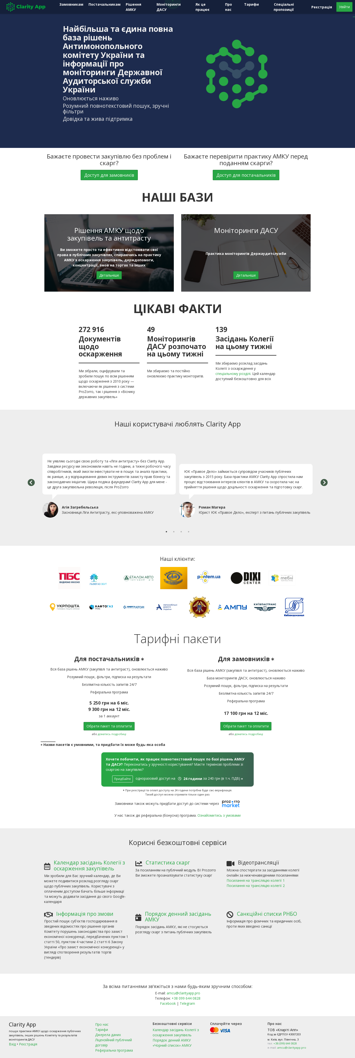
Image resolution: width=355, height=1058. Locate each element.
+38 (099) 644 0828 (285, 1043)
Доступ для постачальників (246, 175)
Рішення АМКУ (133, 7)
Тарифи (251, 4)
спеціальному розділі (232, 373)
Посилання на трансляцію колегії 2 (256, 885)
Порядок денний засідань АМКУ (178, 916)
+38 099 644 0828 (186, 998)
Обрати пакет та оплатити (109, 726)
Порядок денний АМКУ (172, 1040)
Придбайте (122, 779)
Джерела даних (108, 1034)
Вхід (12, 1044)
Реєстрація (321, 7)
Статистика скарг (168, 862)
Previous (31, 483)
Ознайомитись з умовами (219, 815)
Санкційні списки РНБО (267, 913)
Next (324, 483)
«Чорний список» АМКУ (172, 1045)
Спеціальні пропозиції (284, 7)
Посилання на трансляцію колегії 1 (256, 880)
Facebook (168, 1003)
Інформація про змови (84, 913)
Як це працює (202, 7)
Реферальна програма (114, 1050)
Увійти (344, 6)
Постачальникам (105, 4)
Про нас (228, 7)
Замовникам (71, 4)
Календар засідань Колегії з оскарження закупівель (89, 865)
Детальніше (109, 275)
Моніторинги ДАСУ (169, 7)
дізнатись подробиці (112, 734)
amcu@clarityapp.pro (183, 993)
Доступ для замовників (109, 175)
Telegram (187, 1003)
